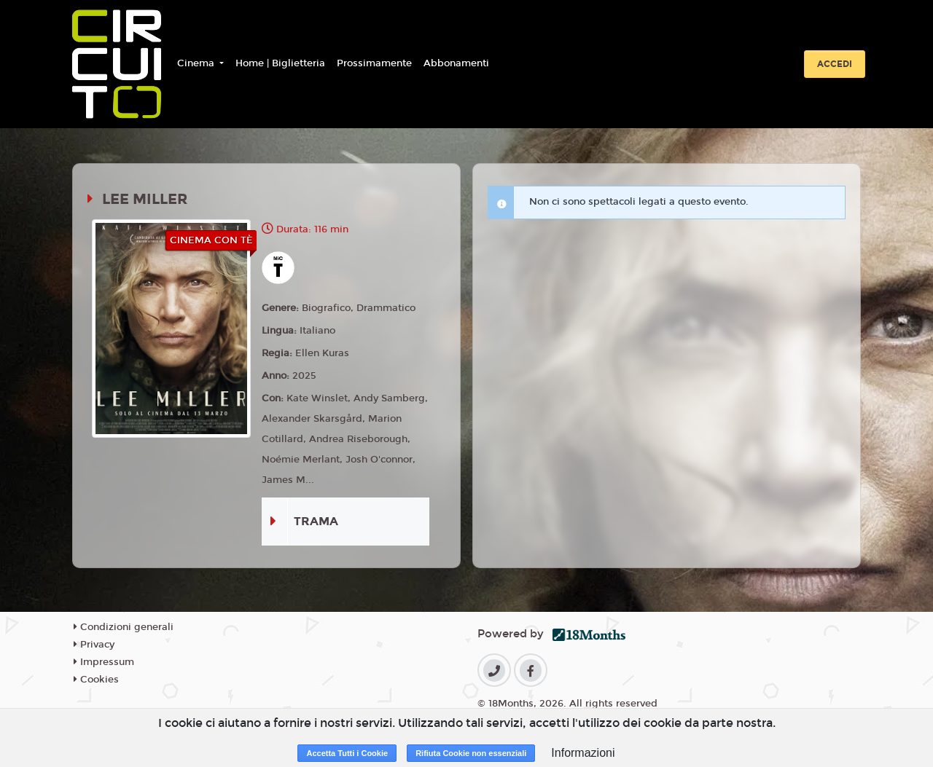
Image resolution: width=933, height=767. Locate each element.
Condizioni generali (123, 627)
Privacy (94, 644)
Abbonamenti (456, 63)
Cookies (96, 679)
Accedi (834, 64)
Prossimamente (374, 63)
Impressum (104, 662)
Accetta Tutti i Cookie (347, 753)
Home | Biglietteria (280, 63)
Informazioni (582, 753)
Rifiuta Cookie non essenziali (470, 753)
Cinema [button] (197, 63)
